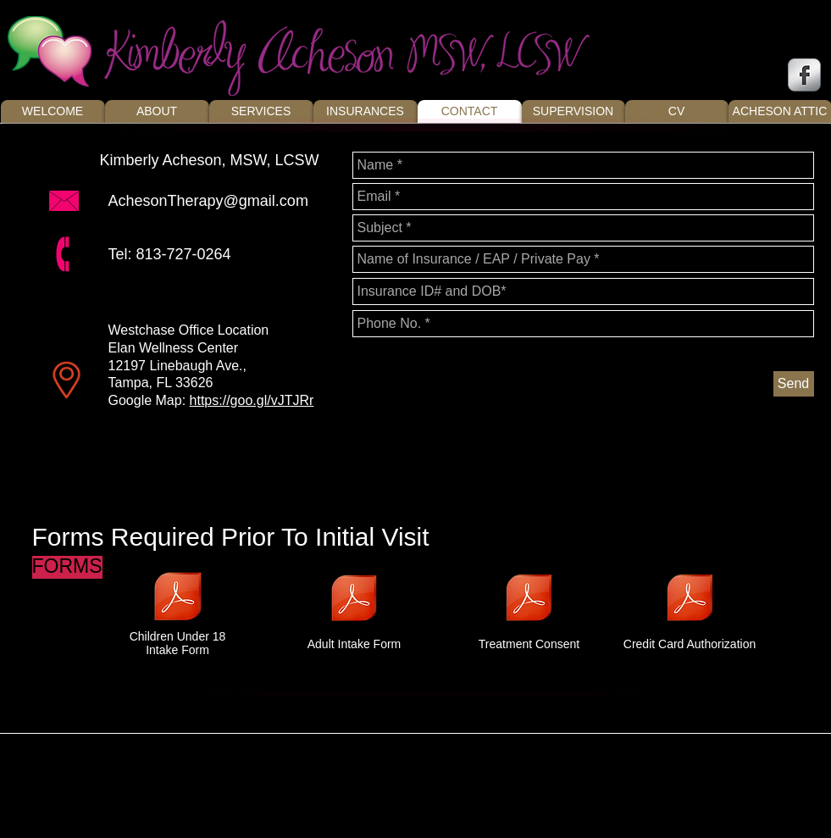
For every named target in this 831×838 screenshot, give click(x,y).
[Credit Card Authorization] (690, 607)
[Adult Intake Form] (354, 608)
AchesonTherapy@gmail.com (208, 200)
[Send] (793, 384)
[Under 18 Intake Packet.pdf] (178, 599)
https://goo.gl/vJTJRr (252, 400)
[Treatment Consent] (529, 607)
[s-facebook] (804, 75)
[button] (67, 567)
